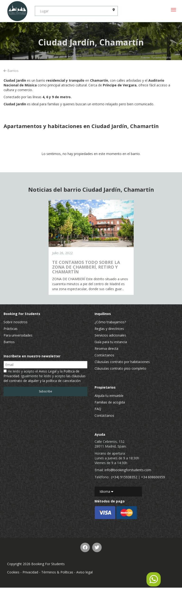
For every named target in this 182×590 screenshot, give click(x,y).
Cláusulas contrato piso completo (120, 368)
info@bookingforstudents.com (128, 470)
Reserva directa (106, 348)
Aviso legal (84, 572)
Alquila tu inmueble (109, 395)
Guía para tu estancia (111, 342)
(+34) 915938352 (124, 477)
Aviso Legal (47, 371)
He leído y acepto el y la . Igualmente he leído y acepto (45, 376)
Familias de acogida (110, 402)
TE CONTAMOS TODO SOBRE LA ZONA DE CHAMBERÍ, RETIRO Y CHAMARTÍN (86, 267)
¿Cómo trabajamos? (110, 322)
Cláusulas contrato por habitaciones (122, 361)
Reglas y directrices (109, 328)
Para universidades (18, 335)
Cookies (13, 572)
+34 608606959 (153, 477)
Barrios (11, 70)
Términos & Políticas (57, 572)
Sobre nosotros (15, 322)
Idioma (106, 491)
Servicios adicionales (110, 335)
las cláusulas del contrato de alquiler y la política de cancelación (45, 378)
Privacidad (30, 572)
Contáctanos (104, 355)
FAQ (98, 409)
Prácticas (11, 328)
